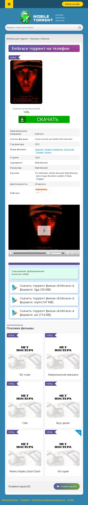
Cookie (70, 499)
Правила (25, 499)
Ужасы (48, 152)
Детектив (69, 149)
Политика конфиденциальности (48, 499)
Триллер (39, 149)
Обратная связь (10, 499)
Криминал (57, 149)
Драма (48, 149)
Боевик (40, 152)
